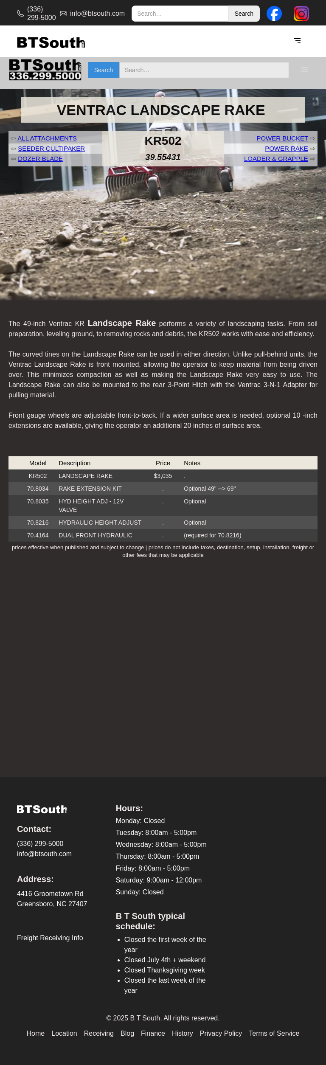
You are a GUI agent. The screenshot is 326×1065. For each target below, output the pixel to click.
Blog (127, 1033)
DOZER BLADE (40, 158)
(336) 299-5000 (40, 843)
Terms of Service (274, 1033)
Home (36, 1033)
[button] (297, 41)
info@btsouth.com (44, 853)
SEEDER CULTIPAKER (51, 148)
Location (64, 1033)
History (182, 1033)
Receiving (99, 1033)
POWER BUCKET (282, 138)
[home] (51, 41)
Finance (153, 1033)
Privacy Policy (221, 1033)
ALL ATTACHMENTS (47, 138)
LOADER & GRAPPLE (276, 158)
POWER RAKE (286, 148)
